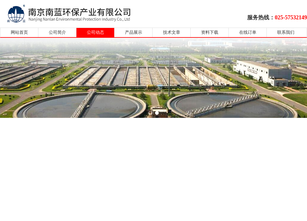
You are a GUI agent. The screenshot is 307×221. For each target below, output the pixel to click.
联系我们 (285, 32)
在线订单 (247, 32)
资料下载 (209, 32)
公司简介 (57, 32)
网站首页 (19, 32)
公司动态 (95, 32)
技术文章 (171, 32)
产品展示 (133, 32)
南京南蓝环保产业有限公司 (74, 13)
